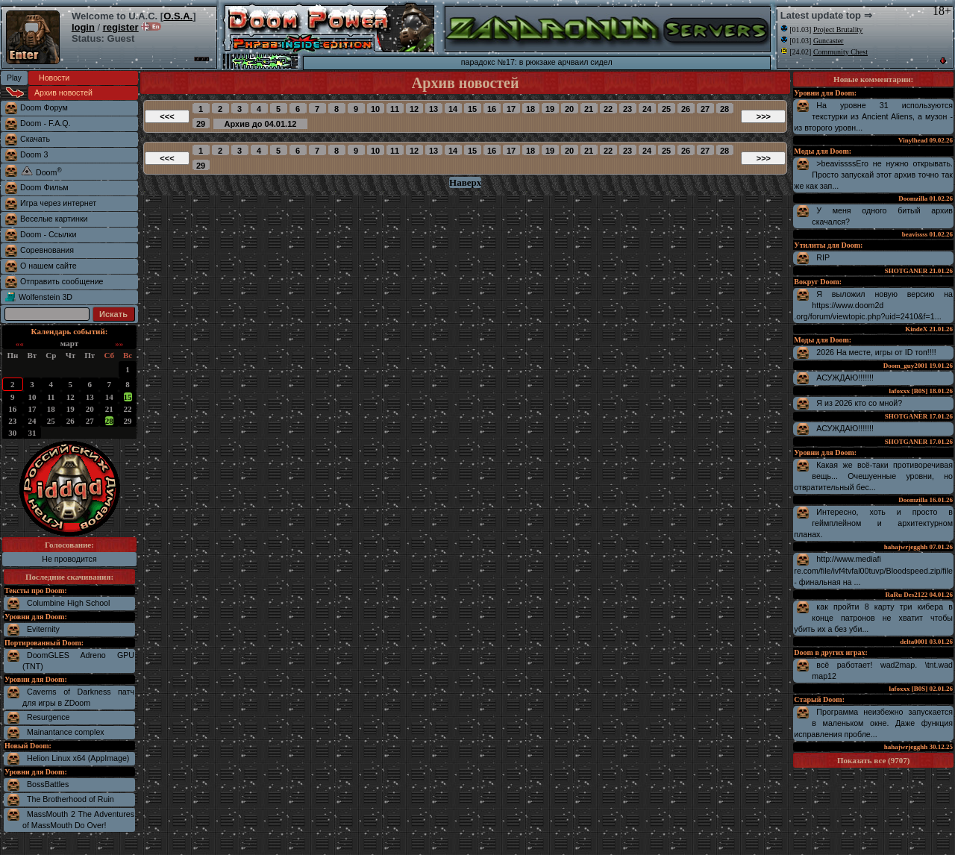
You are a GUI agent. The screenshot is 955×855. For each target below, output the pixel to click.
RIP (823, 257)
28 (109, 420)
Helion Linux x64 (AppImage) (78, 758)
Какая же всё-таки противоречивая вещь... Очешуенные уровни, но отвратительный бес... (873, 476)
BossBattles (48, 784)
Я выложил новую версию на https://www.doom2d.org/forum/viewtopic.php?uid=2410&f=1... (873, 305)
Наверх (465, 182)
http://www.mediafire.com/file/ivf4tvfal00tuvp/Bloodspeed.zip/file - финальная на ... (873, 570)
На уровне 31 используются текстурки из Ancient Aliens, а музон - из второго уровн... (873, 116)
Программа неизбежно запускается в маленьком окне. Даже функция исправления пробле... (873, 723)
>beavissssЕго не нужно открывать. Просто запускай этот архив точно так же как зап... (873, 174)
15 (128, 396)
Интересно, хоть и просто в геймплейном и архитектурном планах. (873, 523)
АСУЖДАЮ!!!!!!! (845, 377)
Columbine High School (68, 602)
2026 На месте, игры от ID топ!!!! (876, 352)
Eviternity (43, 628)
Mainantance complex (65, 731)
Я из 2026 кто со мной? (859, 402)
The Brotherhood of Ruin (70, 799)
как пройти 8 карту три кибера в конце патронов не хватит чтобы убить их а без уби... (873, 617)
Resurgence (48, 716)
